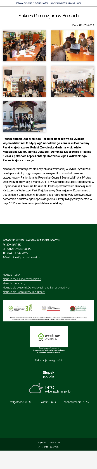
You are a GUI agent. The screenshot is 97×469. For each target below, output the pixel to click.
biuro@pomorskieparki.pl (26, 257)
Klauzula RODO (11, 274)
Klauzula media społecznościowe (22, 279)
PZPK (57, 442)
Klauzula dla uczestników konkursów (24, 291)
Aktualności (41, 3)
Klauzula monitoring (14, 283)
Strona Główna (24, 3)
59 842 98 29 (21, 253)
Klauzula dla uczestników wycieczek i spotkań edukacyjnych (36, 287)
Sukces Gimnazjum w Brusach (65, 3)
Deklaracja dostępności (48, 360)
